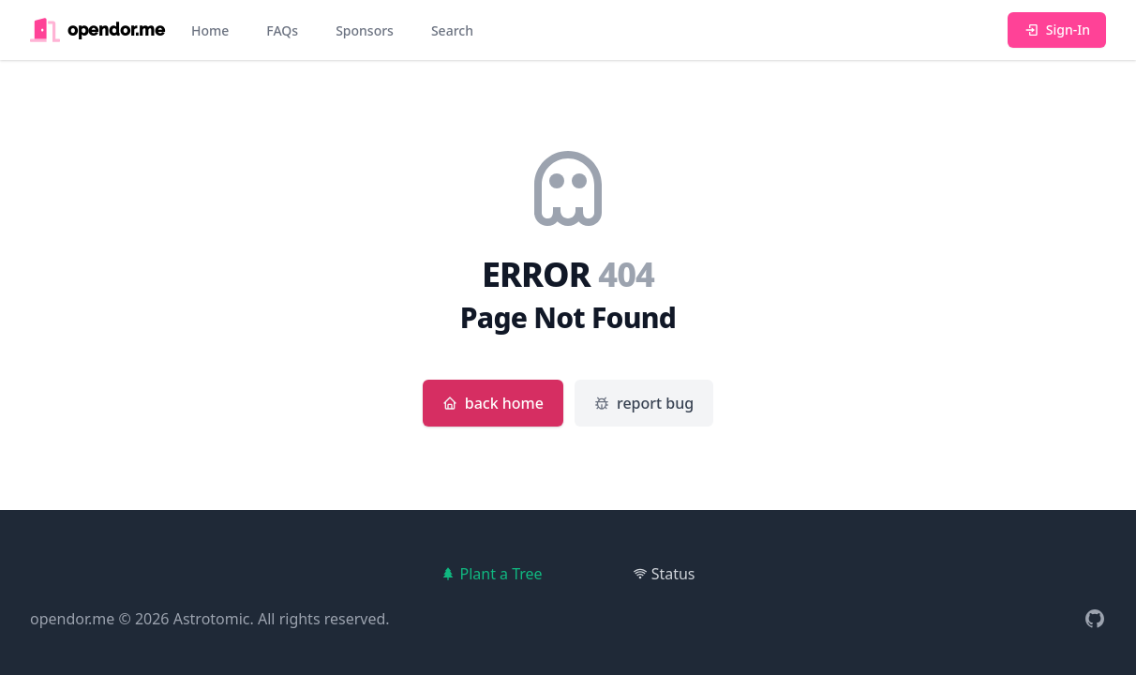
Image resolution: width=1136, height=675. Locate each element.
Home (210, 30)
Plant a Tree (491, 573)
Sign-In (1057, 29)
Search (452, 30)
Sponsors (365, 30)
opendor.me (72, 618)
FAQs (282, 30)
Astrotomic (211, 618)
